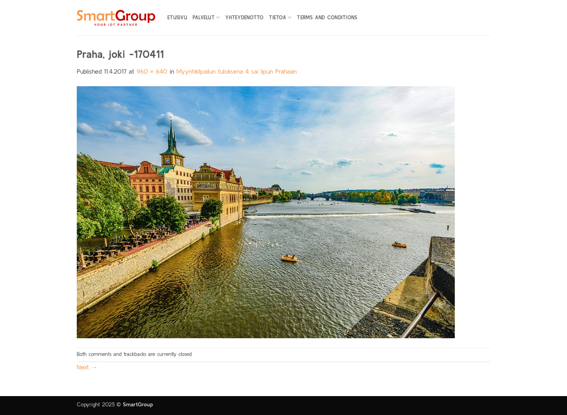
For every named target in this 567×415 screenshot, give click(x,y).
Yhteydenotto (244, 17)
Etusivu (177, 17)
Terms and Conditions (327, 17)
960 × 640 (152, 71)
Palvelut (206, 17)
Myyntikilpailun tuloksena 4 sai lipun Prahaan (236, 71)
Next (87, 367)
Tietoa (280, 17)
